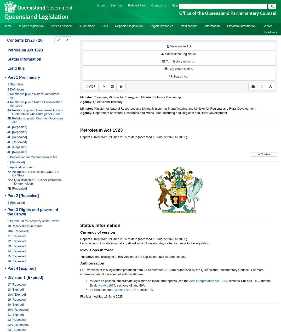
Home (8, 26)
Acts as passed (61, 26)
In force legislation (31, 26)
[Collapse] (67, 40)
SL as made (87, 26)
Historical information (241, 26)
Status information (24, 59)
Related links (137, 5)
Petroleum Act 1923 (25, 50)
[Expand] (58, 40)
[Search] (223, 6)
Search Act (178, 76)
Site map (116, 5)
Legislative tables (161, 26)
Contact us (158, 5)
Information (212, 26)
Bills (105, 26)
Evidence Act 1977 (102, 285)
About (101, 5)
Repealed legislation (129, 26)
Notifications (189, 26)
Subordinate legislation (178, 54)
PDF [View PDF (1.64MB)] (91, 86)
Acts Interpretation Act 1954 (208, 281)
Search (268, 26)
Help (175, 5)
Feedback (270, 32)
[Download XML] (103, 87)
